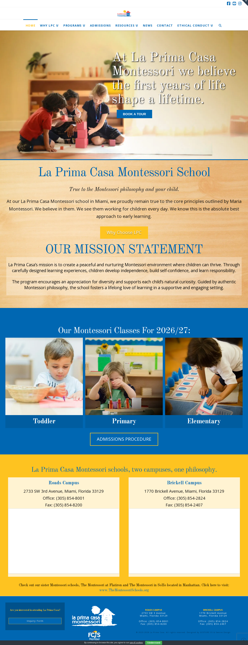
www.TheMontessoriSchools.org (124, 590)
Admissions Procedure (124, 439)
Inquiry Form (35, 620)
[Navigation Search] (220, 24)
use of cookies (136, 642)
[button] (245, 3)
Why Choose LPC (124, 232)
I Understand (153, 642)
